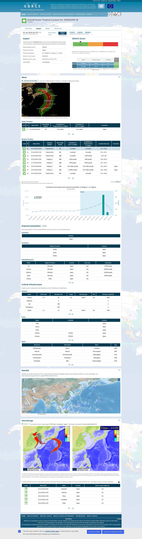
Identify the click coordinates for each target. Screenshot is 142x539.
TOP (119, 77)
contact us (104, 0)
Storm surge (96, 60)
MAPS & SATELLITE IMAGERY (63, 14)
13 (27, 129)
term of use (96, 0)
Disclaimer (68, 517)
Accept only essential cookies (113, 532)
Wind (83, 60)
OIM (43, 297)
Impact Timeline (27, 121)
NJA (43, 310)
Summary (28, 28)
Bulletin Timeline (27, 139)
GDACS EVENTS (32, 14)
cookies (119, 517)
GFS (72, 32)
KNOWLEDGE (80, 14)
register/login (112, 0)
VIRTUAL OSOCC (46, 14)
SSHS (77, 81)
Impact (38, 28)
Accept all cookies (94, 532)
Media (48, 28)
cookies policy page (52, 531)
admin (119, 0)
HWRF (80, 32)
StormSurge (27, 419)
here (89, 53)
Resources (58, 28)
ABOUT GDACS (92, 514)
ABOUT (89, 14)
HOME (23, 14)
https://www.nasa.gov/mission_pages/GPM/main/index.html (39, 374)
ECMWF (87, 32)
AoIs (44, 226)
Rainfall (108, 60)
